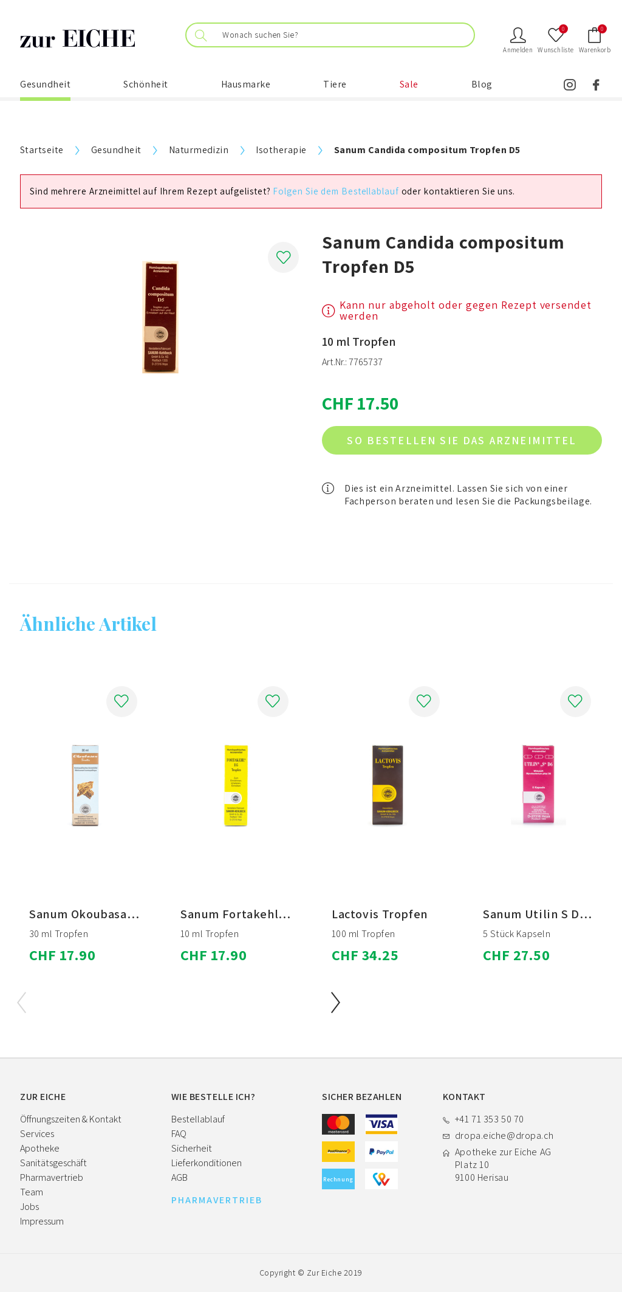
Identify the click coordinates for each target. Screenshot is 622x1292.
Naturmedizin (199, 149)
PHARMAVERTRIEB (216, 1200)
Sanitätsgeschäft (53, 1162)
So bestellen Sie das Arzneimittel (461, 440)
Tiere (335, 84)
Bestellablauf (198, 1119)
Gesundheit (45, 84)
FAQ (178, 1133)
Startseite (42, 149)
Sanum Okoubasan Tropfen (106, 914)
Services (37, 1133)
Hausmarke (246, 84)
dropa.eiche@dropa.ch (504, 1135)
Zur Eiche (324, 1272)
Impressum (42, 1221)
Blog (482, 84)
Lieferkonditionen (206, 1162)
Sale (409, 84)
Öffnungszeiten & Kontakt (70, 1119)
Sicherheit (191, 1148)
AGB (179, 1177)
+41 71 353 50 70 (489, 1119)
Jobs (29, 1206)
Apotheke (40, 1148)
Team (31, 1192)
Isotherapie (281, 149)
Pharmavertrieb (51, 1177)
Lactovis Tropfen (380, 914)
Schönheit (145, 84)
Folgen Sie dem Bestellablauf (335, 191)
